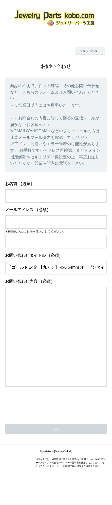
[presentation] (43, 424)
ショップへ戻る (90, 51)
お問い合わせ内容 (21, 281)
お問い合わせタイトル (25, 255)
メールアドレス (19, 210)
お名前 (11, 184)
